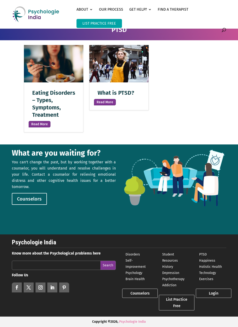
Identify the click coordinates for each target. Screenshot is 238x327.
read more (39, 124)
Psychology (134, 273)
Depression (170, 273)
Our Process (111, 10)
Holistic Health (210, 267)
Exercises (206, 279)
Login (213, 293)
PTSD (203, 254)
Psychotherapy (173, 279)
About (82, 10)
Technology (207, 273)
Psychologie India (132, 322)
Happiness (207, 261)
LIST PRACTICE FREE (99, 23)
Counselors (29, 199)
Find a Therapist (173, 10)
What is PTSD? (116, 93)
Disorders (133, 254)
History (167, 267)
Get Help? (138, 10)
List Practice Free (176, 302)
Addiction (169, 285)
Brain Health (135, 279)
